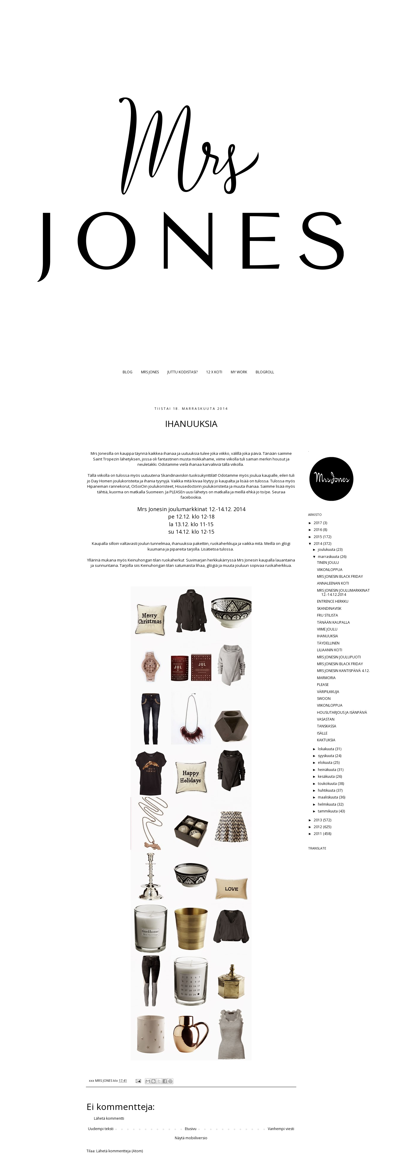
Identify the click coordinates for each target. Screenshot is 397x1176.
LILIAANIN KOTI (329, 649)
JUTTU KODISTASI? (182, 372)
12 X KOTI (214, 372)
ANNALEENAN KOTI (333, 583)
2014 (318, 543)
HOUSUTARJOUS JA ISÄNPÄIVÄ (342, 712)
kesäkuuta (327, 776)
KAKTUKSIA (326, 740)
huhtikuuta (327, 790)
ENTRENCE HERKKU (332, 601)
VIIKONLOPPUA (329, 569)
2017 (318, 522)
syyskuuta (326, 755)
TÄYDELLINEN (328, 643)
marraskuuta (329, 556)
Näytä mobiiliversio (191, 1137)
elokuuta (325, 762)
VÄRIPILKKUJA (328, 691)
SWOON (324, 698)
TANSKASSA (326, 726)
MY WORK (239, 372)
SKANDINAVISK (329, 608)
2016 (318, 529)
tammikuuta (328, 811)
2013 (318, 820)
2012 (318, 826)
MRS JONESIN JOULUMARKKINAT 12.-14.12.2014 (343, 592)
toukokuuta (328, 783)
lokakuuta (326, 748)
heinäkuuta (327, 769)
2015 (318, 536)
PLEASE (323, 684)
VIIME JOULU (327, 629)
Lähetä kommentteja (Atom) (119, 1150)
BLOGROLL (265, 372)
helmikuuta (327, 804)
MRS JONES (150, 372)
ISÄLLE (322, 733)
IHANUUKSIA (327, 636)
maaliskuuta (328, 797)
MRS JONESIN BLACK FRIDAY (340, 576)
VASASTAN (325, 719)
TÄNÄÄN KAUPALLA (333, 622)
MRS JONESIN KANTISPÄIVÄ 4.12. (343, 670)
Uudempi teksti (100, 1128)
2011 (318, 833)
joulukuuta (327, 549)
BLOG (127, 372)
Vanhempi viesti (281, 1128)
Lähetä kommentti (109, 1118)
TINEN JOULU (328, 562)
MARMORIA (326, 677)
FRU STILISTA (327, 615)
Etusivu (190, 1128)
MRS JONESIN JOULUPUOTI (339, 657)
